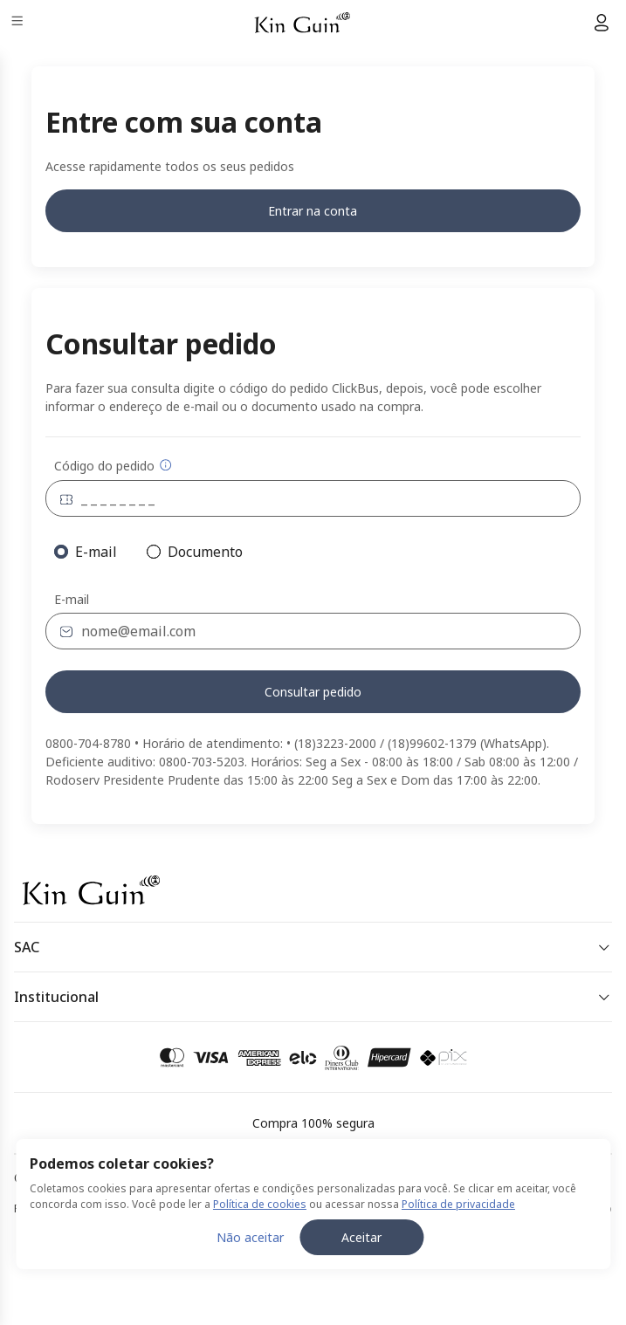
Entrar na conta (312, 211)
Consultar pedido (313, 691)
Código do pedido (113, 465)
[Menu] (18, 23)
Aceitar (361, 1237)
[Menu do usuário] (601, 22)
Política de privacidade (458, 1204)
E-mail (71, 600)
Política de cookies (259, 1204)
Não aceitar (250, 1237)
